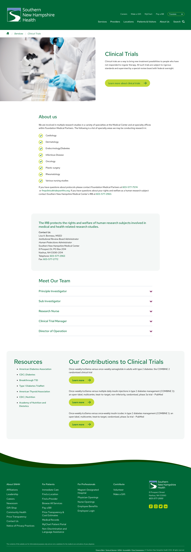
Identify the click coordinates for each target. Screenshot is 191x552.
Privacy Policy (100, 544)
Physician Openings (88, 491)
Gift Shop (12, 502)
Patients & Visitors (146, 21)
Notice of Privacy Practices (20, 520)
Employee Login (86, 505)
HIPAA (120, 544)
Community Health (16, 506)
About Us (164, 21)
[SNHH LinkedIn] (166, 501)
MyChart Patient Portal (54, 518)
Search (178, 21)
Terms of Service (111, 544)
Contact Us (12, 515)
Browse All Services (52, 497)
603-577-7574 (130, 182)
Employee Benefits (88, 500)
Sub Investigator (50, 296)
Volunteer (118, 484)
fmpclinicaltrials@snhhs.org (56, 185)
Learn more (77, 375)
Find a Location (50, 488)
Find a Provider (50, 493)
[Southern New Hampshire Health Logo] (162, 482)
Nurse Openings (86, 496)
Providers (115, 21)
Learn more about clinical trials (122, 81)
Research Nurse (49, 306)
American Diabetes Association (35, 364)
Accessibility (127, 544)
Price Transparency (16, 511)
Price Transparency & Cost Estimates (53, 508)
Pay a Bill (46, 502)
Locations (129, 21)
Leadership (12, 488)
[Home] (10, 33)
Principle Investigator (53, 286)
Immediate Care (50, 484)
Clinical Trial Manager (53, 316)
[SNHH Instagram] (156, 501)
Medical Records (50, 514)
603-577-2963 (103, 189)
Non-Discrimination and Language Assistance (54, 525)
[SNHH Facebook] (151, 501)
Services (102, 21)
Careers (11, 493)
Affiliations (12, 484)
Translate (172, 14)
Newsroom (12, 497)
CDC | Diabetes (27, 370)
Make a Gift (119, 488)
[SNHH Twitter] (161, 501)
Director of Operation (53, 326)
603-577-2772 (50, 254)
